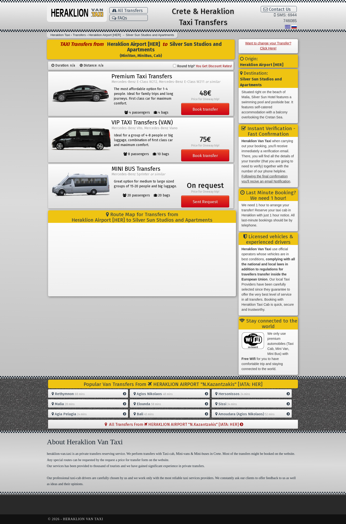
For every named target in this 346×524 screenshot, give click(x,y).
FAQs (119, 18)
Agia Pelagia (89, 414)
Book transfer (205, 109)
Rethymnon (89, 393)
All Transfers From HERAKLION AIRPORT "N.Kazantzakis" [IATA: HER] (174, 424)
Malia (89, 404)
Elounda (171, 404)
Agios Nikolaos (171, 393)
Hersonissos (252, 393)
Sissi (252, 404)
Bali (171, 414)
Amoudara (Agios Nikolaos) (252, 414)
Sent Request (205, 201)
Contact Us (277, 9)
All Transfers (127, 10)
